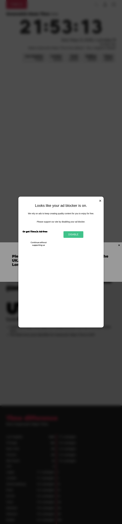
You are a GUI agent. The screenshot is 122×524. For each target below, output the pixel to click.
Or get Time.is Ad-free (35, 231)
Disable (73, 234)
